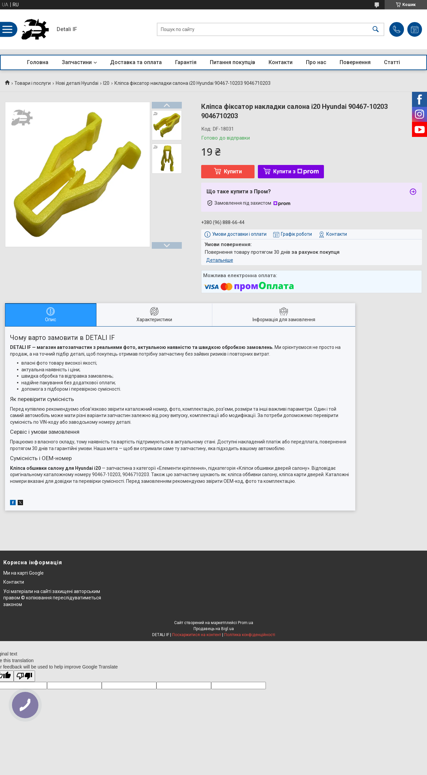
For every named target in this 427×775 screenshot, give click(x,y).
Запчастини (77, 62)
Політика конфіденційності (249, 634)
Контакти (281, 62)
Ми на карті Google (23, 573)
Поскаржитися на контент (196, 634)
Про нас (316, 62)
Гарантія (185, 62)
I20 (106, 83)
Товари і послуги (32, 83)
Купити (233, 171)
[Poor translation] (24, 676)
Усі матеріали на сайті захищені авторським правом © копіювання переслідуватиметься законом (52, 598)
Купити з (296, 171)
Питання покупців (232, 62)
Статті (392, 62)
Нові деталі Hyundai (77, 83)
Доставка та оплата (136, 62)
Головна (37, 62)
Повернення (355, 62)
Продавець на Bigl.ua (213, 628)
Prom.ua (245, 622)
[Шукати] (376, 29)
